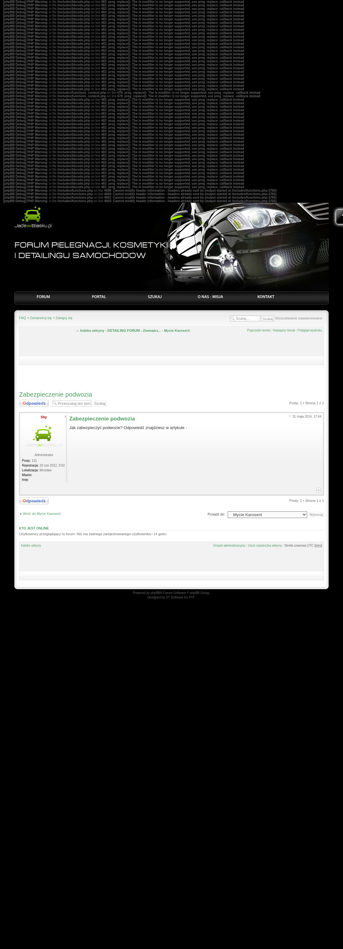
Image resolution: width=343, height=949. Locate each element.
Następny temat (284, 330)
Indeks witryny (92, 330)
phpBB (155, 593)
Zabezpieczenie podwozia (55, 394)
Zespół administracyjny (229, 545)
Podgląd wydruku (310, 330)
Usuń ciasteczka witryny (265, 545)
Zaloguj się (64, 318)
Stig (44, 417)
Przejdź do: (216, 514)
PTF (192, 597)
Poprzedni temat (258, 330)
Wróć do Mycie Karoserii (42, 513)
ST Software (174, 597)
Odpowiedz (34, 403)
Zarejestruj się (41, 318)
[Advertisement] (171, 376)
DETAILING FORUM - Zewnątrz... (134, 330)
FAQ (22, 318)
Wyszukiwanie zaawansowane (298, 318)
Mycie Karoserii (177, 330)
